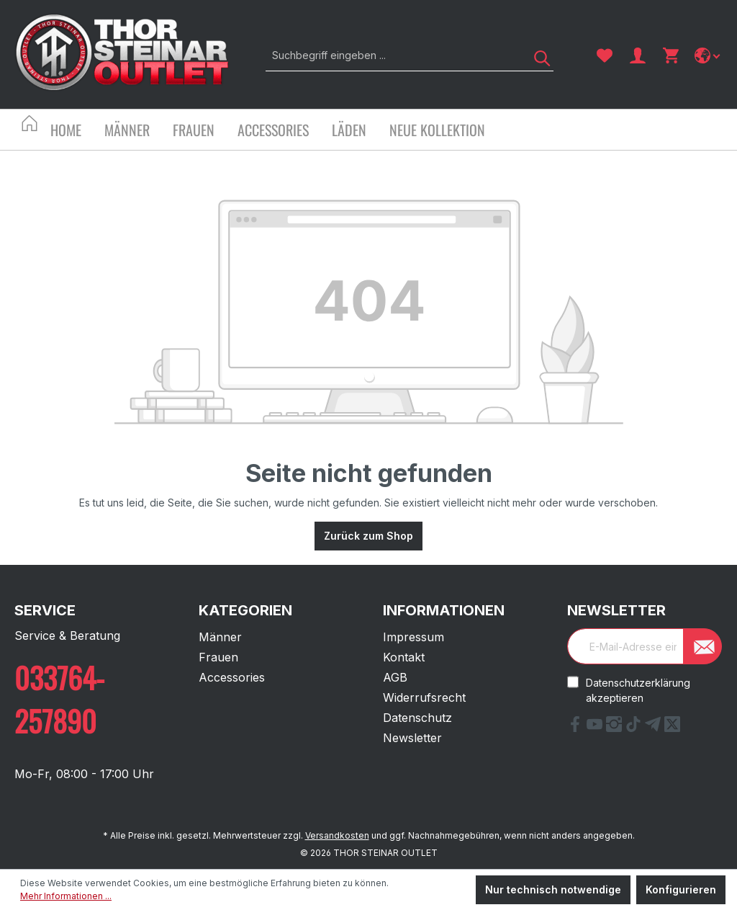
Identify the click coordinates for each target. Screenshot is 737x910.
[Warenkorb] (670, 55)
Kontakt (404, 657)
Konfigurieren (681, 889)
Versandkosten (337, 835)
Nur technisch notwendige (553, 889)
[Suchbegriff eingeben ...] (393, 55)
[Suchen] (536, 55)
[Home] (77, 131)
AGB (395, 677)
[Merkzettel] (604, 55)
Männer (220, 637)
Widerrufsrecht (424, 697)
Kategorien (245, 610)
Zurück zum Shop (368, 536)
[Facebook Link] (577, 728)
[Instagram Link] (615, 728)
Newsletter (412, 738)
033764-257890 (59, 699)
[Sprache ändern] (709, 55)
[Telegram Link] (654, 728)
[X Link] (672, 728)
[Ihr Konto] (637, 55)
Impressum (413, 637)
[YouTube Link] (596, 728)
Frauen (218, 657)
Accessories (232, 677)
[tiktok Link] (635, 728)
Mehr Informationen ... (66, 896)
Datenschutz (417, 717)
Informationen (444, 610)
